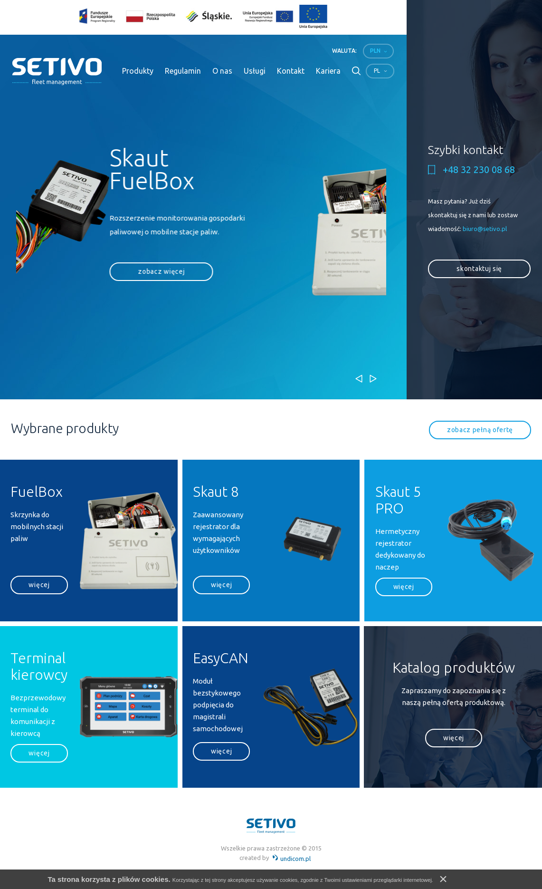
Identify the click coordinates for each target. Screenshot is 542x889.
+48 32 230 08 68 (479, 169)
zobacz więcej (61, 308)
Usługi (255, 71)
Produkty (137, 71)
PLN (375, 51)
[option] (194, 231)
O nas (222, 71)
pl (377, 71)
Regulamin (183, 71)
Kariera (328, 71)
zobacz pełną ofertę (480, 430)
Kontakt (290, 71)
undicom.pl (291, 858)
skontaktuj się (479, 268)
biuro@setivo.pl (485, 228)
